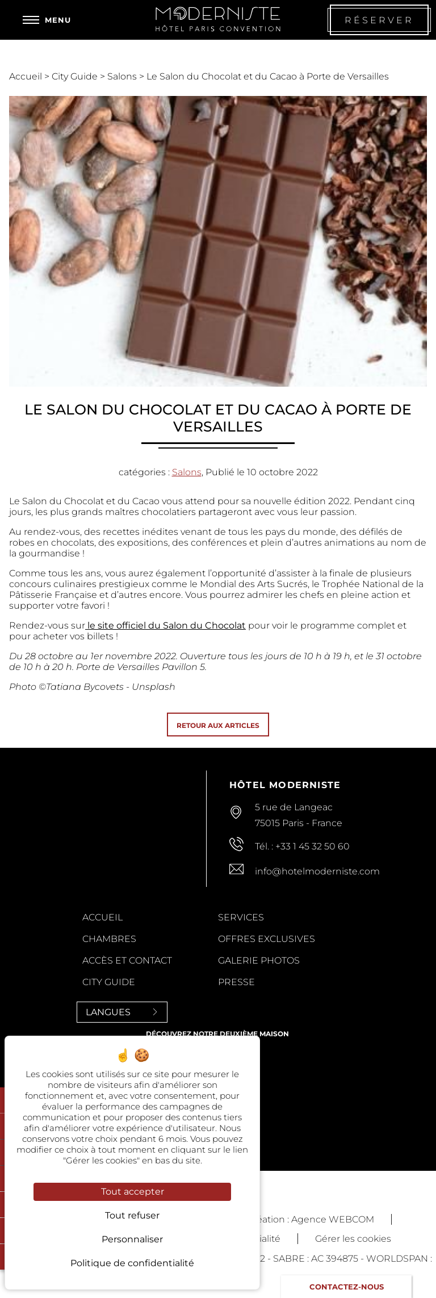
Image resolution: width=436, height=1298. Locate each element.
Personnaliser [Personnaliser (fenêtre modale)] (132, 1239)
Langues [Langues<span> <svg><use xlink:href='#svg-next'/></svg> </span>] (122, 1012)
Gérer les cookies (353, 1238)
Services (241, 917)
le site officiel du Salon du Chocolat (165, 625)
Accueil (26, 76)
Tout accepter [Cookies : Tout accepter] (132, 1191)
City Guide (76, 76)
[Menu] (47, 20)
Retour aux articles (218, 725)
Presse (236, 982)
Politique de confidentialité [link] (132, 1263)
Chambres (109, 938)
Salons (123, 76)
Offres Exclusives (266, 938)
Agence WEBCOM (332, 1219)
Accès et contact (127, 960)
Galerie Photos (259, 960)
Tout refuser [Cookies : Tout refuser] (132, 1215)
